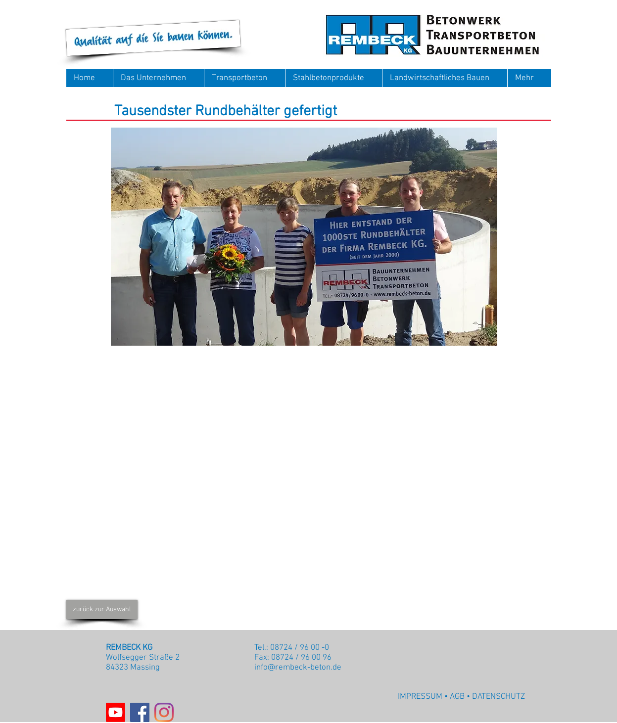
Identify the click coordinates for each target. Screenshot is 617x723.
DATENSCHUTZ (498, 697)
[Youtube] (115, 712)
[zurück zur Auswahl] (102, 609)
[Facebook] (139, 712)
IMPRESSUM (420, 697)
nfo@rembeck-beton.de (298, 668)
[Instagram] (164, 712)
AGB (457, 697)
